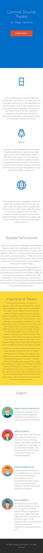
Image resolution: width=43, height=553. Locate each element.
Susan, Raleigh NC (21, 431)
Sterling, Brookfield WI (24, 467)
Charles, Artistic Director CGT (27, 409)
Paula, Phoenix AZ (21, 500)
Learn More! (21, 33)
